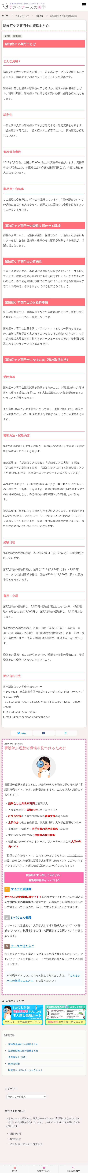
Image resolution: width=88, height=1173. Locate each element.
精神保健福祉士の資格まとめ (23, 1044)
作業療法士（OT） (18, 1057)
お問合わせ (15, 1139)
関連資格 (17, 36)
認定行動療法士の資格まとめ (23, 1050)
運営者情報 (15, 1133)
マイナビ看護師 (21, 889)
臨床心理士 (14, 1063)
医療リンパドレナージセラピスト (25, 1070)
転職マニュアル (44, 1169)
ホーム (14, 1169)
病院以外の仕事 (73, 1169)
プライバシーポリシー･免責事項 (26, 1144)
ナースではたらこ (22, 946)
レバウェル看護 (21, 917)
